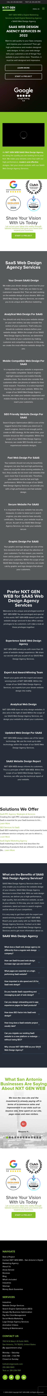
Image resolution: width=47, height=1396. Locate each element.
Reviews (6, 1273)
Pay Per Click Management (14, 1315)
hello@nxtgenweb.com (13, 1364)
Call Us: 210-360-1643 (14, 2)
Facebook (5, 1377)
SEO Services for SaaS (9, 827)
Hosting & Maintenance (13, 1328)
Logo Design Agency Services (16, 1322)
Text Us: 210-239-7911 (32, 2)
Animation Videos (10, 1325)
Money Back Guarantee (13, 1289)
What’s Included (10, 1280)
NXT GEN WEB (15, 15)
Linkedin (23, 1377)
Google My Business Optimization (17, 1312)
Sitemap (6, 1286)
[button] (7, 1137)
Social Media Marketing (13, 1319)
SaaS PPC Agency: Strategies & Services (17, 814)
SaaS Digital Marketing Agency (28, 18)
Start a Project (23, 76)
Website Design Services (13, 1306)
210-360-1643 (8, 1367)
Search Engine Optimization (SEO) (17, 1309)
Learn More (23, 68)
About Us (7, 1267)
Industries (7, 1283)
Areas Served (8, 1270)
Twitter (11, 1377)
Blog (5, 1276)
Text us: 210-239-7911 (12, 1371)
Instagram (17, 1377)
